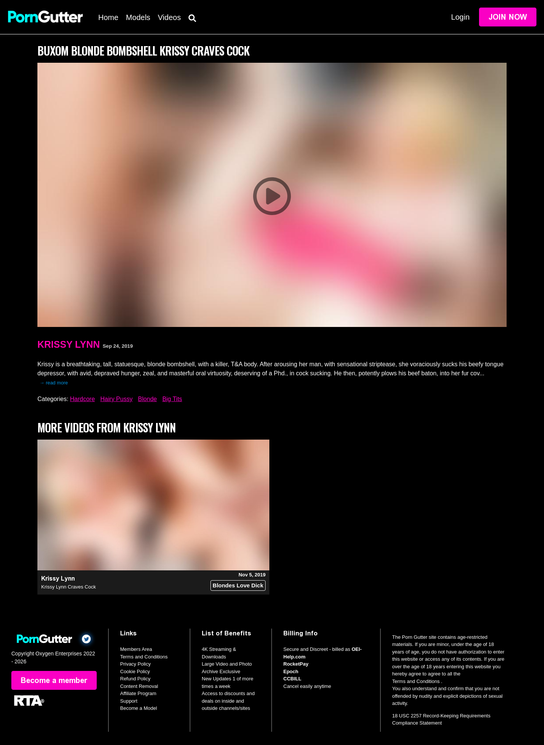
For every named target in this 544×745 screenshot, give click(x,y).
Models (138, 17)
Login (460, 17)
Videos (169, 17)
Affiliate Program (138, 693)
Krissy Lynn (68, 344)
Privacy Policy (135, 664)
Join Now (507, 17)
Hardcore (82, 399)
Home (108, 17)
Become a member (54, 680)
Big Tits (172, 399)
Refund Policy (135, 678)
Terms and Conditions (144, 657)
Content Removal (139, 686)
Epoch (290, 671)
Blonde (147, 399)
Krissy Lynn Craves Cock (68, 587)
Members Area (136, 649)
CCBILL (292, 678)
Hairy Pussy (116, 399)
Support (129, 701)
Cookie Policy (135, 671)
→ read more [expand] (54, 383)
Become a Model (138, 708)
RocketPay (295, 664)
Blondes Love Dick (238, 585)
